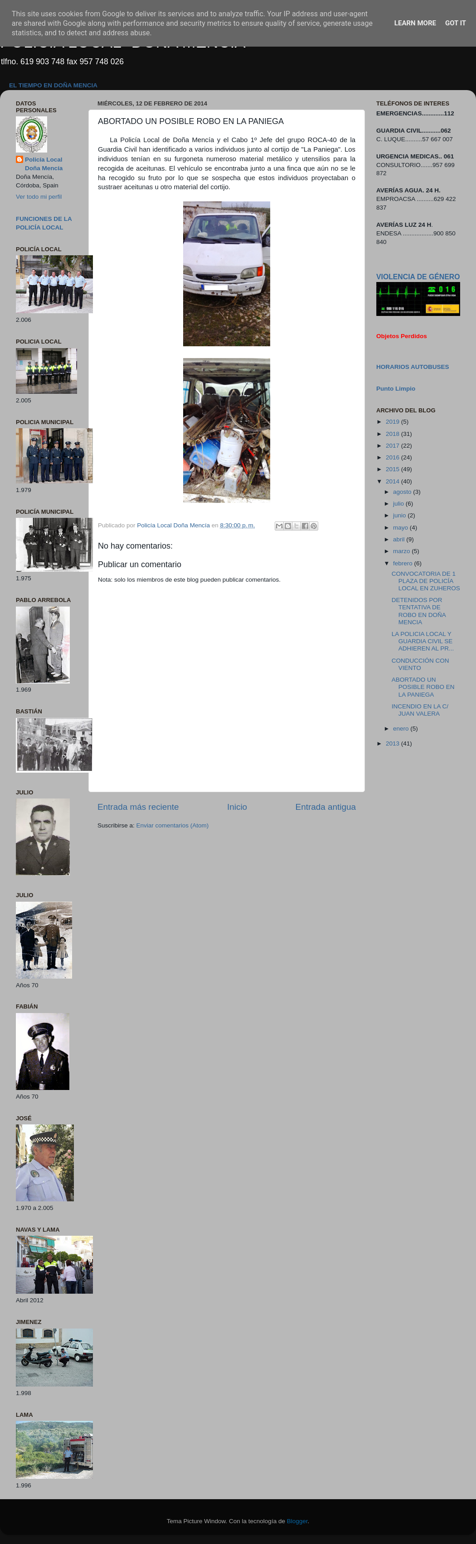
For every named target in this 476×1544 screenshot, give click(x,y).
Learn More (415, 23)
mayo (401, 527)
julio (399, 503)
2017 (393, 445)
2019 (393, 421)
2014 (393, 481)
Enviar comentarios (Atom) (172, 825)
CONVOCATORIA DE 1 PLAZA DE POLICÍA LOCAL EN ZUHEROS (426, 581)
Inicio (237, 807)
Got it (455, 23)
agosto (403, 491)
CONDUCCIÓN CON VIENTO (420, 664)
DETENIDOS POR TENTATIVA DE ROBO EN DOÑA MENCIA (419, 611)
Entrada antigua (326, 807)
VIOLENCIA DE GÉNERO (418, 277)
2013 (393, 743)
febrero (403, 563)
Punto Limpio (395, 388)
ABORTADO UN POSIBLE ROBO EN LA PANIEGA (423, 687)
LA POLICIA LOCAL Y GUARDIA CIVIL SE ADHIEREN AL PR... (423, 641)
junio (400, 515)
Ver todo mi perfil (39, 196)
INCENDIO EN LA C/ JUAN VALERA (420, 710)
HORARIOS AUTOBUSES (412, 366)
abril (399, 539)
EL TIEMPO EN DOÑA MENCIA (53, 85)
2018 (393, 433)
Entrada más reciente (138, 807)
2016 (393, 457)
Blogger (297, 1521)
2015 (393, 469)
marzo (402, 551)
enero (401, 728)
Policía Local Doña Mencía (44, 164)
